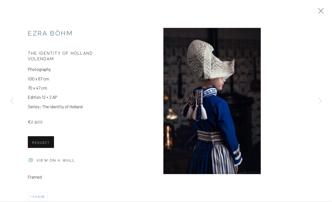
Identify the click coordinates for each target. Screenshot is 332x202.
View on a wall (51, 161)
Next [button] (320, 101)
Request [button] (41, 143)
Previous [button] (12, 101)
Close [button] (319, 12)
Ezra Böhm (50, 34)
